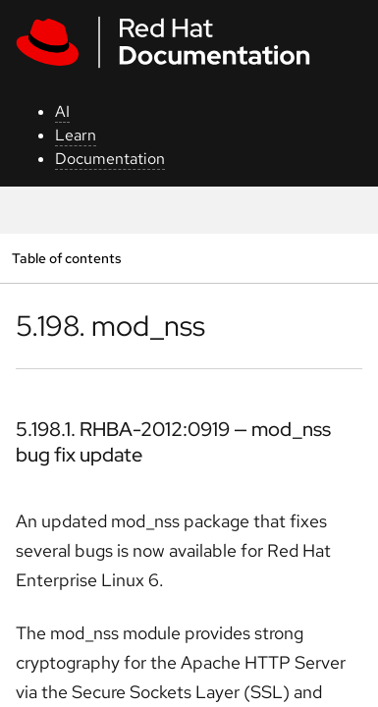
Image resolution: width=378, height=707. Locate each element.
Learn (75, 135)
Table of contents (66, 257)
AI (62, 111)
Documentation (110, 158)
